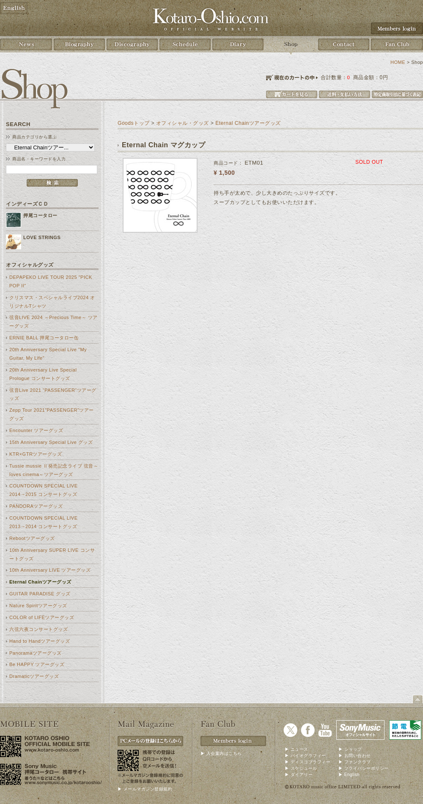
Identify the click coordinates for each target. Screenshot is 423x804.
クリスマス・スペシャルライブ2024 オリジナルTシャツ (52, 301)
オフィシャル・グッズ (182, 123)
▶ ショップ (350, 749)
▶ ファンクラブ (354, 762)
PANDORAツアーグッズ (36, 506)
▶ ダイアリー (299, 774)
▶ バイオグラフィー (305, 755)
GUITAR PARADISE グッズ (40, 593)
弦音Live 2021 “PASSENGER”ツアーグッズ (52, 394)
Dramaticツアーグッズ (34, 676)
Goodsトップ (134, 123)
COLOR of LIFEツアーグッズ (41, 617)
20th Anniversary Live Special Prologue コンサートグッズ (43, 374)
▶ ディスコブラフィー (307, 762)
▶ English (349, 774)
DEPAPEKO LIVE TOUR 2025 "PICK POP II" (50, 281)
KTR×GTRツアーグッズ (35, 454)
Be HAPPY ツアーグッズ (36, 664)
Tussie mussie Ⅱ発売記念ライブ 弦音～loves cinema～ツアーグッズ (53, 470)
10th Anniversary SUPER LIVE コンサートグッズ (52, 554)
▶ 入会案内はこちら (221, 753)
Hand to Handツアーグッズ (39, 641)
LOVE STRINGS (41, 237)
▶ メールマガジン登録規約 (145, 789)
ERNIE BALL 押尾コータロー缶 (44, 337)
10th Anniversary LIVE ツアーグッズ (50, 570)
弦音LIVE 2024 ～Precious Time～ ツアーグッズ (53, 321)
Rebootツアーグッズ (32, 538)
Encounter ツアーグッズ (36, 430)
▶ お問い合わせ (354, 755)
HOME (397, 62)
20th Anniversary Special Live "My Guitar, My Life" (48, 354)
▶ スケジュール (301, 768)
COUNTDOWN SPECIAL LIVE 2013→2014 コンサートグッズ (43, 522)
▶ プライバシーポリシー (363, 768)
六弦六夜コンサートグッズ (38, 629)
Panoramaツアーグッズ (35, 652)
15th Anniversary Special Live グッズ (51, 442)
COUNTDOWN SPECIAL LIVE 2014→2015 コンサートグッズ (43, 490)
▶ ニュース (296, 749)
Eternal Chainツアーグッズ (40, 581)
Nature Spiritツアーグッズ (38, 605)
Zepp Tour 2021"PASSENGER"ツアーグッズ (51, 414)
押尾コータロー (40, 215)
